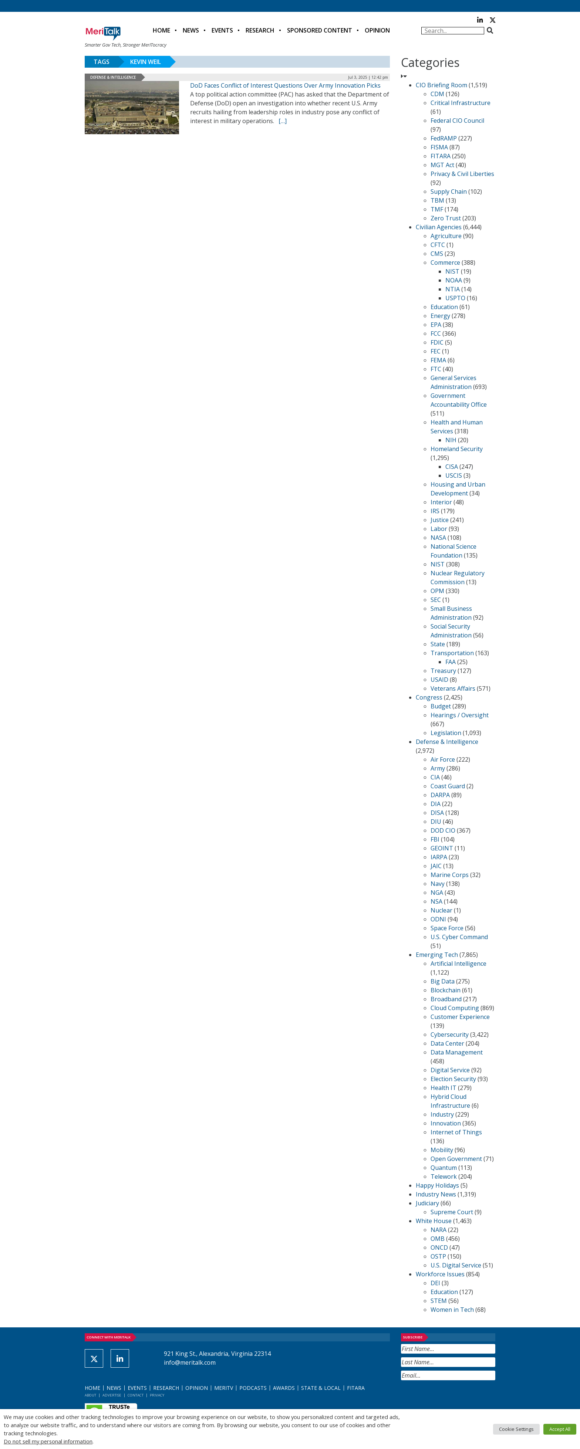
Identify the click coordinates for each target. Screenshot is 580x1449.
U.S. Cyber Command (459, 937)
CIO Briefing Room (441, 85)
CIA (435, 777)
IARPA (439, 857)
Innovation (446, 1123)
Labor (439, 529)
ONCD (439, 1247)
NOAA (453, 280)
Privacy (157, 1395)
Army (438, 768)
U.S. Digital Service (456, 1265)
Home (161, 30)
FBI (435, 839)
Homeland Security (457, 449)
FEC (436, 351)
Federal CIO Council (457, 120)
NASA (438, 538)
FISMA (439, 147)
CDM (437, 94)
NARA (438, 1230)
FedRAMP (444, 138)
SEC (436, 600)
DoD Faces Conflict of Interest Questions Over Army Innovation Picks (285, 85)
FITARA (441, 156)
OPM (437, 591)
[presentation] (457, 1398)
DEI (435, 1283)
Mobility (442, 1150)
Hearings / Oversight (460, 715)
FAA (450, 662)
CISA (451, 467)
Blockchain (446, 990)
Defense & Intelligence (113, 77)
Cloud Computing (455, 1008)
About (90, 1395)
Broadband (446, 999)
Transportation (452, 653)
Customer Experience (460, 1017)
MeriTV (223, 1387)
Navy (438, 884)
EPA (436, 325)
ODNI (438, 919)
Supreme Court (452, 1212)
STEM (439, 1301)
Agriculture (446, 236)
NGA (437, 892)
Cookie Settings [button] (516, 1429)
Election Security (453, 1079)
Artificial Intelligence (458, 963)
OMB (438, 1239)
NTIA (452, 289)
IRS (435, 511)
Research (260, 30)
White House (434, 1221)
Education (444, 307)
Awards (284, 1387)
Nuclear (441, 910)
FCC (436, 333)
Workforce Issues (440, 1274)
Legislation (446, 733)
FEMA (438, 360)
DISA (437, 813)
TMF (437, 209)
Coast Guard (448, 786)
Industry (442, 1114)
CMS (437, 254)
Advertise (111, 1395)
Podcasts (253, 1387)
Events (222, 30)
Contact (136, 1395)
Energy (440, 316)
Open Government (456, 1159)
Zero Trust (446, 218)
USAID (439, 680)
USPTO (455, 298)
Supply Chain (449, 191)
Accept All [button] (559, 1429)
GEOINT (442, 848)
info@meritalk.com (190, 1362)
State (438, 644)
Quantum (444, 1168)
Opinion (377, 30)
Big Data (443, 981)
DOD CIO (443, 830)
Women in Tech (452, 1310)
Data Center (447, 1043)
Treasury (443, 671)
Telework (444, 1176)
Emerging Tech (437, 955)
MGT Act (442, 165)
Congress (429, 697)
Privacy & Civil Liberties (462, 174)
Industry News (436, 1194)
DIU (436, 821)
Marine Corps (450, 875)
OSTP (438, 1256)
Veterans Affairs (453, 688)
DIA (436, 804)
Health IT (443, 1088)
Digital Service (450, 1070)
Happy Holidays (437, 1185)
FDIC (437, 342)
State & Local (321, 1387)
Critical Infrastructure (460, 103)
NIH (450, 440)
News (191, 30)
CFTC (438, 245)
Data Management (457, 1052)
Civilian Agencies (439, 227)
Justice (440, 520)
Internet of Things (456, 1132)
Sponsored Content (319, 30)
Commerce (445, 262)
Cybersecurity (450, 1034)
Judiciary (427, 1203)
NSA (436, 901)
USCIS (453, 475)
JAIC (436, 866)
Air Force (443, 759)
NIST (452, 271)
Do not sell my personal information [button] (48, 1441)
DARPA (440, 795)
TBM (437, 200)
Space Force (447, 928)
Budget (441, 706)
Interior (441, 502)
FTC (436, 369)
